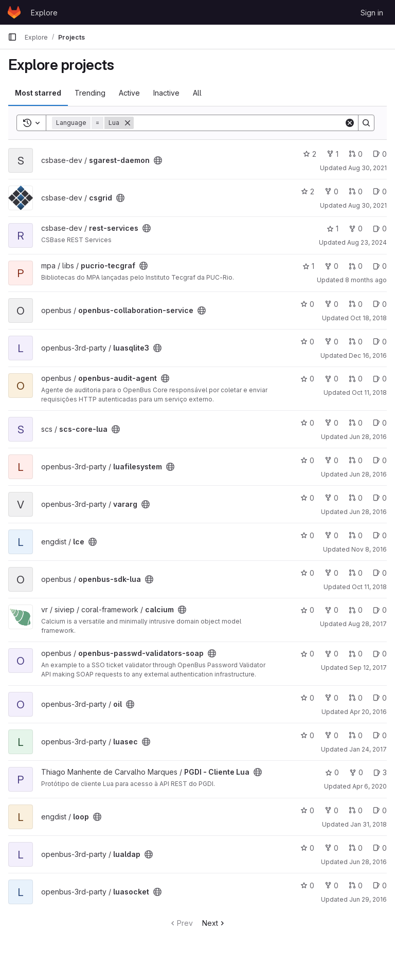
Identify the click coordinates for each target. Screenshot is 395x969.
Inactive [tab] (166, 92)
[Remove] (127, 123)
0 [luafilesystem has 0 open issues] (380, 460)
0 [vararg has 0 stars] (307, 497)
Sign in (372, 12)
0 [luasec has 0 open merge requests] (356, 735)
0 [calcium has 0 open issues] (380, 610)
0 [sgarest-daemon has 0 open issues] (380, 154)
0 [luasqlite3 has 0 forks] (331, 341)
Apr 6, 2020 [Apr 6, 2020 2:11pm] (369, 786)
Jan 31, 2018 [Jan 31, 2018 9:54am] (368, 824)
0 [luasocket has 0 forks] (331, 885)
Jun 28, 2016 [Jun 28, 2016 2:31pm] (368, 862)
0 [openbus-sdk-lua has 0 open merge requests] (356, 573)
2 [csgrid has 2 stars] (307, 191)
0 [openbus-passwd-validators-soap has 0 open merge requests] (356, 653)
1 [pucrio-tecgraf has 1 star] (308, 266)
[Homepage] (14, 12)
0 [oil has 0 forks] (331, 697)
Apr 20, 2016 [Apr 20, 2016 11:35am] (368, 712)
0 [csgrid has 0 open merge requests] (356, 191)
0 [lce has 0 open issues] (380, 535)
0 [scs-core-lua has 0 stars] (307, 422)
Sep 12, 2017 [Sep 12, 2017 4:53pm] (368, 667)
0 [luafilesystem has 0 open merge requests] (356, 460)
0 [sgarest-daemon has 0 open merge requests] (356, 154)
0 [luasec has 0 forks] (331, 735)
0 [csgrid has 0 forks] (331, 191)
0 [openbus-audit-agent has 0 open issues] (380, 378)
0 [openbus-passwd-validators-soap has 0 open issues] (380, 653)
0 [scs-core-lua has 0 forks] (331, 422)
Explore (44, 12)
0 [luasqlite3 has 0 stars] (307, 341)
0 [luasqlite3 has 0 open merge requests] (356, 341)
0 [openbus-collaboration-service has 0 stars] (307, 304)
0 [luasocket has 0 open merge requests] (356, 885)
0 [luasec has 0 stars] (307, 735)
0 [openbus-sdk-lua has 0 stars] (307, 573)
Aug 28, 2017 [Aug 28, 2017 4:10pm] (367, 624)
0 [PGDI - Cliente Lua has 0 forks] (356, 772)
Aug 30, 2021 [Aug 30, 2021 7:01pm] (367, 205)
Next (214, 923)
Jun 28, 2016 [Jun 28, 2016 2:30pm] (368, 474)
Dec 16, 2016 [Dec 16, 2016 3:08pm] (368, 355)
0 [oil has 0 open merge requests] (356, 697)
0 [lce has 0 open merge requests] (356, 535)
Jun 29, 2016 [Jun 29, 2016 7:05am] (368, 899)
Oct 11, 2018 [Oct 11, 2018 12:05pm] (369, 587)
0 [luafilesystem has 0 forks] (331, 460)
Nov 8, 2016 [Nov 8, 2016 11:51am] (369, 549)
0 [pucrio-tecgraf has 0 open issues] (380, 266)
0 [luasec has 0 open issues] (380, 735)
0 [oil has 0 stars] (307, 697)
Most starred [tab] (38, 92)
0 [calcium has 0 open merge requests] (356, 610)
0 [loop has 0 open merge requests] (356, 810)
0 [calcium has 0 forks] (331, 610)
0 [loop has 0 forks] (331, 810)
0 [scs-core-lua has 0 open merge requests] (356, 422)
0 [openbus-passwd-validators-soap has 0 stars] (307, 653)
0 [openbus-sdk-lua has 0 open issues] (380, 573)
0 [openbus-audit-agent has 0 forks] (331, 378)
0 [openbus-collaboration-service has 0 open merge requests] (356, 304)
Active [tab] (129, 92)
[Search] (239, 123)
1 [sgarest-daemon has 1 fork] (332, 154)
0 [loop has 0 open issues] (380, 810)
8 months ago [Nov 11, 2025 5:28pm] (366, 280)
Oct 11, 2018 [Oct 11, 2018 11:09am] (369, 392)
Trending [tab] (90, 92)
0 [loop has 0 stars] (307, 810)
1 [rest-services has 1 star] (332, 228)
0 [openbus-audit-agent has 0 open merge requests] (356, 378)
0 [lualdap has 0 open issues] (380, 848)
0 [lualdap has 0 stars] (307, 848)
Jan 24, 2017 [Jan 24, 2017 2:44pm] (368, 749)
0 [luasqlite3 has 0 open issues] (380, 341)
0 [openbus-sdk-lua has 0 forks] (331, 573)
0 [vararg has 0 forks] (331, 497)
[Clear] (350, 123)
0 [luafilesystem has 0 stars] (307, 460)
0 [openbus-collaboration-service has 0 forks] (331, 304)
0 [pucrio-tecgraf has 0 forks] (331, 266)
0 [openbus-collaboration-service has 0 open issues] (380, 304)
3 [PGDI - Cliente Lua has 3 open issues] (380, 772)
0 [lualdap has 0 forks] (331, 848)
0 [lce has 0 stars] (307, 535)
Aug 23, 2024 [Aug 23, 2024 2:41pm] (367, 242)
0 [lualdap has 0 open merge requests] (356, 848)
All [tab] (197, 92)
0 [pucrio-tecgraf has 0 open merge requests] (356, 266)
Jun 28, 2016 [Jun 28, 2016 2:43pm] (368, 437)
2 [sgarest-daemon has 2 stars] (309, 154)
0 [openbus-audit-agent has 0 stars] (307, 378)
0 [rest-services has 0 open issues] (380, 228)
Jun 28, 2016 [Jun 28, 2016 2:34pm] (368, 512)
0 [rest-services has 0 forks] (356, 228)
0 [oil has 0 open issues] (380, 697)
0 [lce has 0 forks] (331, 535)
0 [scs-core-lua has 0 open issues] (380, 422)
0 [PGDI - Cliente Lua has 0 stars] (332, 772)
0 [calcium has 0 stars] (307, 610)
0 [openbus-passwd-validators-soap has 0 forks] (331, 653)
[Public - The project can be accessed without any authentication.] (158, 160)
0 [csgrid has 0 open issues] (380, 191)
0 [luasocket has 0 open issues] (380, 885)
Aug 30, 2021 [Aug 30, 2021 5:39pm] (367, 168)
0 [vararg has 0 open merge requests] (356, 497)
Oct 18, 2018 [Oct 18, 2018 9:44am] (368, 318)
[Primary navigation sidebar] (12, 37)
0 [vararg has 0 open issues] (380, 497)
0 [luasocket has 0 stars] (307, 885)
